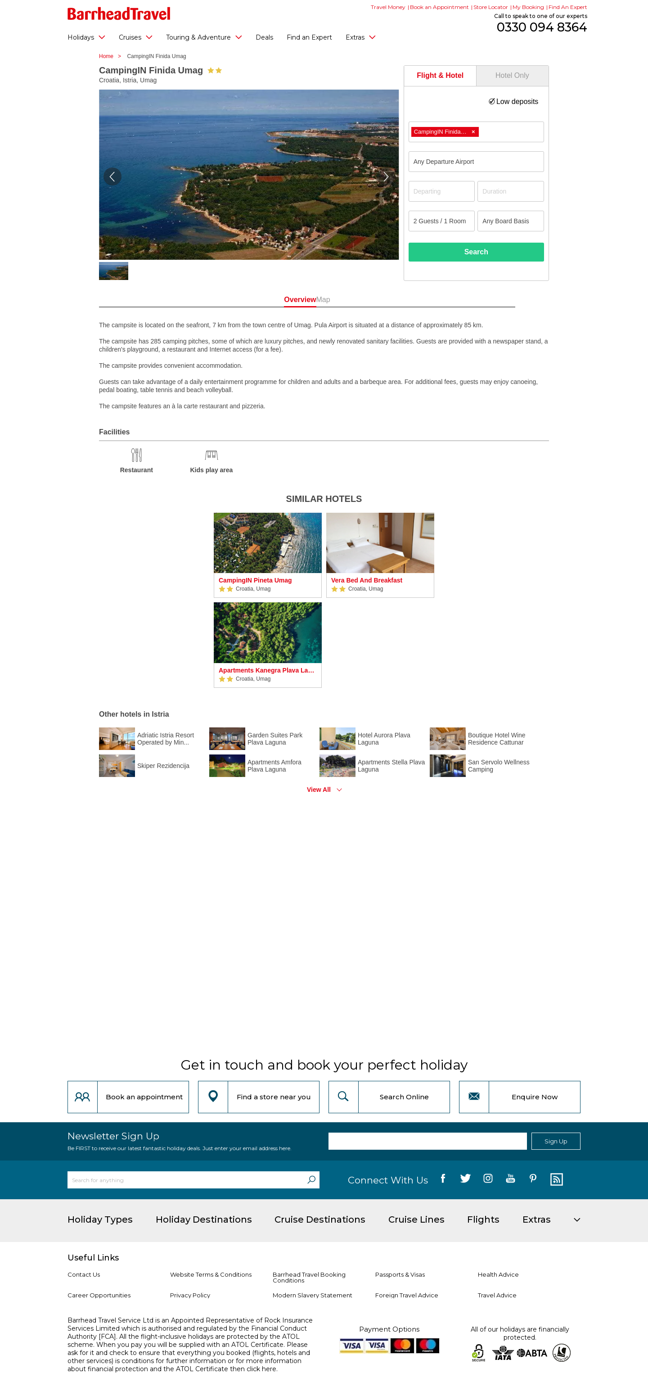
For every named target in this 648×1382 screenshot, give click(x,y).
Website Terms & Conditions (211, 1274)
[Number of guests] (442, 221)
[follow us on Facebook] (443, 1180)
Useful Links (93, 1258)
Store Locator (490, 7)
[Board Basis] (510, 221)
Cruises (136, 36)
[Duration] (510, 191)
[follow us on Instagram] (488, 1180)
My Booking (528, 7)
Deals (264, 37)
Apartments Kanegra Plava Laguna (268, 670)
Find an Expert (309, 37)
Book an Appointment (439, 7)
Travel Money (388, 7)
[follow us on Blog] (555, 1180)
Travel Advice (497, 1295)
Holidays (86, 36)
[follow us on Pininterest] (533, 1180)
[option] (268, 600)
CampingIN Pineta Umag (255, 580)
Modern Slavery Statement (312, 1295)
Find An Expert (568, 7)
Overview (283, 299)
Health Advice (498, 1274)
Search (476, 252)
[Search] (311, 1179)
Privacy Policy (190, 1295)
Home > (112, 56)
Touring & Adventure (204, 36)
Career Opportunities (99, 1295)
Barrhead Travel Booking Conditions (309, 1277)
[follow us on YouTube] (510, 1180)
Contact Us (84, 1274)
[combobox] (476, 132)
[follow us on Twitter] (465, 1180)
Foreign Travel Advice (406, 1295)
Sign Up (555, 1141)
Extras (361, 36)
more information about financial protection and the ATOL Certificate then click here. (185, 1365)
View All (319, 789)
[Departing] (442, 191)
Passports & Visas (400, 1274)
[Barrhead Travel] (119, 13)
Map (364, 299)
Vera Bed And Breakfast (366, 580)
